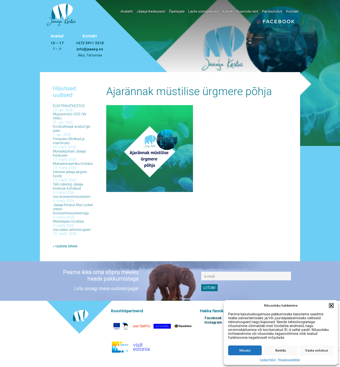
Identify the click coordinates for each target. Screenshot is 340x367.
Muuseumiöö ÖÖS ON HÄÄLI (69, 116)
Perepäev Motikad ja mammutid (68, 141)
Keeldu (280, 350)
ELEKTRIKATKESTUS (69, 106)
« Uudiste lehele (65, 246)
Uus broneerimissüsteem (72, 197)
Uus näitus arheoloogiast (71, 230)
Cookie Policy (268, 359)
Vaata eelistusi (316, 350)
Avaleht (127, 11)
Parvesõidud (272, 11)
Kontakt (292, 11)
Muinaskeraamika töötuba (73, 164)
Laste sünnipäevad (203, 11)
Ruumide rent (247, 11)
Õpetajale (177, 11)
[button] (331, 305)
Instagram (213, 322)
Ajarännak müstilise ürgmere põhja (189, 91)
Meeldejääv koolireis (68, 221)
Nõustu (244, 350)
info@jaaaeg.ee (90, 49)
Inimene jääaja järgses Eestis (70, 174)
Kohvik (227, 11)
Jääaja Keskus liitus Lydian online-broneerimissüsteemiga (73, 209)
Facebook (213, 318)
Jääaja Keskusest (150, 11)
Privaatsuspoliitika (289, 359)
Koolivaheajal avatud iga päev (71, 128)
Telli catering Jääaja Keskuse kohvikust (68, 186)
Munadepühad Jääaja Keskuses (69, 153)
